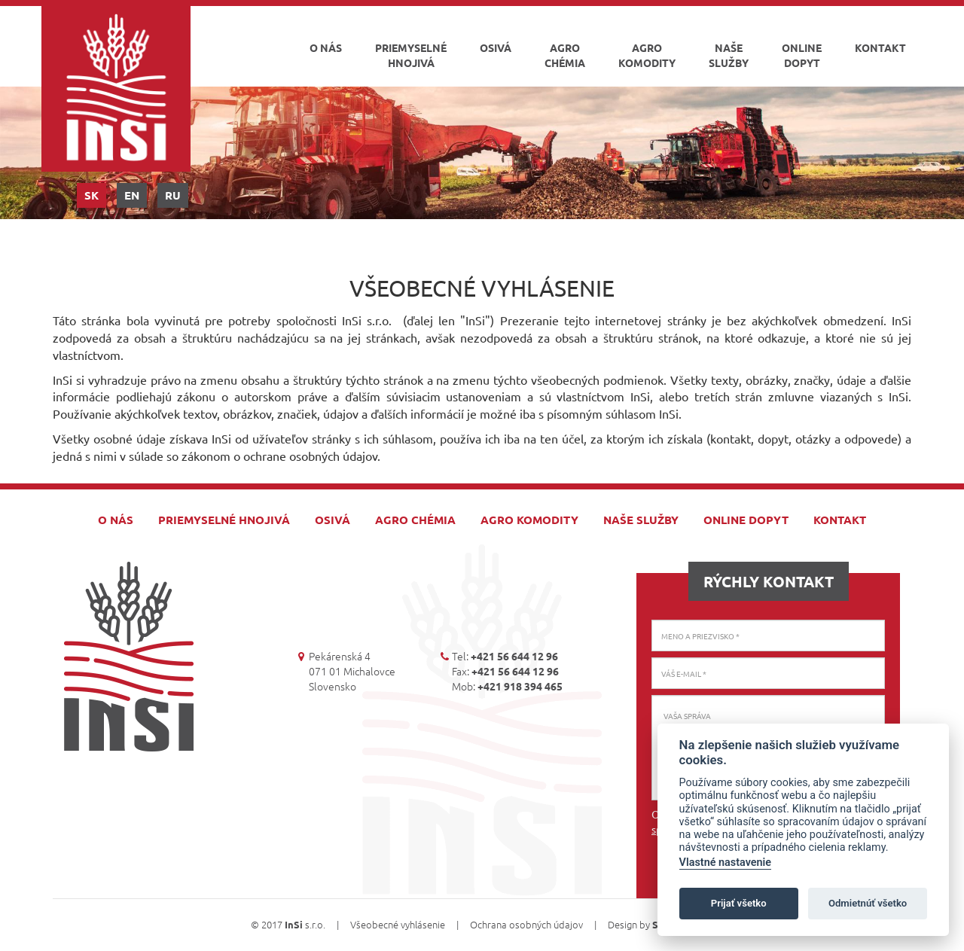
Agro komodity (647, 55)
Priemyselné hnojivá (411, 55)
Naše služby (729, 55)
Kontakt (880, 47)
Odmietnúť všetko (867, 903)
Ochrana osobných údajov (526, 924)
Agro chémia (565, 55)
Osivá (495, 47)
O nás (326, 47)
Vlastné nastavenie (725, 862)
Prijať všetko (739, 903)
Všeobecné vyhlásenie (397, 924)
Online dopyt (802, 55)
